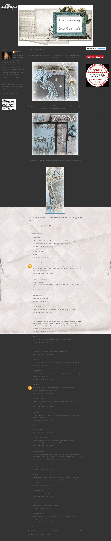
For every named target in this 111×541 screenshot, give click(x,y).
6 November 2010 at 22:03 (44, 497)
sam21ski (36, 306)
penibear (35, 295)
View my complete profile (12, 77)
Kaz (34, 336)
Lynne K (35, 318)
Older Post (79, 530)
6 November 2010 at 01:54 (44, 421)
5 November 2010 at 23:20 (44, 393)
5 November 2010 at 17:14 (44, 246)
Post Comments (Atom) (43, 534)
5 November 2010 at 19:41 (44, 313)
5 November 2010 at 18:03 (44, 301)
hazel (34, 474)
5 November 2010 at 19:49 (44, 331)
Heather (35, 237)
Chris (34, 359)
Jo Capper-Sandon (38, 437)
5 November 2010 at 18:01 (44, 290)
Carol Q (18, 52)
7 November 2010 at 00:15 (44, 508)
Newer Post (31, 530)
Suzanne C (36, 502)
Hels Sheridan (37, 513)
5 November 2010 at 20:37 (44, 343)
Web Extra (63, 160)
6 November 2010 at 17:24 (44, 485)
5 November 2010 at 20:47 (44, 354)
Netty (34, 412)
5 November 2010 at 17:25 (44, 257)
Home (55, 530)
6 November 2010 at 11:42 (44, 469)
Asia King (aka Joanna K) (41, 348)
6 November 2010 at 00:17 (44, 407)
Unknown (36, 263)
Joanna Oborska (38, 279)
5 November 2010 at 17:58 (44, 274)
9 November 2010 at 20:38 (44, 522)
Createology (36, 398)
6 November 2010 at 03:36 (44, 432)
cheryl (35, 384)
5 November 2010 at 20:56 (44, 365)
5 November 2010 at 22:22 (44, 379)
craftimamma (37, 451)
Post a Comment (33, 527)
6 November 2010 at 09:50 (44, 446)
